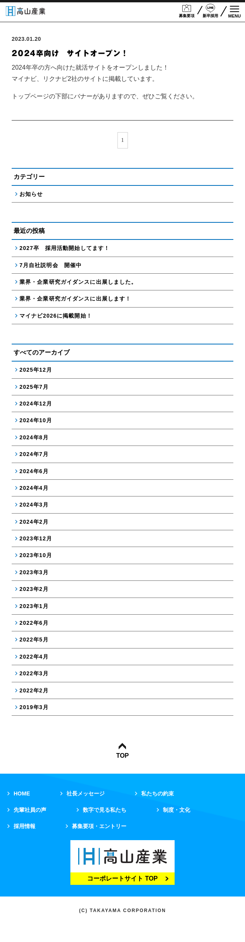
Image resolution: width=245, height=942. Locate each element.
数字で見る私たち (104, 810)
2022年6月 (34, 623)
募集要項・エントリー (99, 826)
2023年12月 (35, 538)
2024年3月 (34, 505)
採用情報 (24, 826)
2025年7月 (34, 387)
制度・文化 (176, 810)
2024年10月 (35, 420)
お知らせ (31, 194)
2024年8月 (34, 437)
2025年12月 (35, 370)
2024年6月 (34, 471)
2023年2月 (34, 589)
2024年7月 (34, 454)
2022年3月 (34, 673)
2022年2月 (34, 690)
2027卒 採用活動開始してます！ (64, 248)
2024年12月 (35, 403)
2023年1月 (34, 606)
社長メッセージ (85, 793)
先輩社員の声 (30, 810)
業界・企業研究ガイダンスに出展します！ (75, 298)
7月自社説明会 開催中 (50, 265)
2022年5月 (34, 639)
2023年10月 (35, 555)
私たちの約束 (157, 793)
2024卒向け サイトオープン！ (70, 53)
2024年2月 (34, 522)
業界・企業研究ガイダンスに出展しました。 (78, 282)
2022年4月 (34, 657)
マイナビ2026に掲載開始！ (55, 316)
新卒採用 (210, 10)
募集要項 (186, 10)
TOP (122, 751)
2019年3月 (34, 707)
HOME (22, 793)
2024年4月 (34, 488)
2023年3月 (34, 572)
